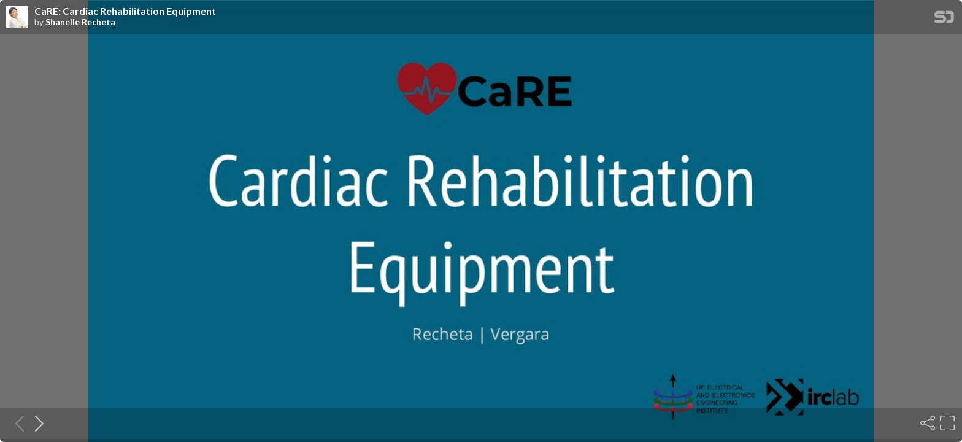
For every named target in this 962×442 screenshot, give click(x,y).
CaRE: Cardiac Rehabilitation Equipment (125, 11)
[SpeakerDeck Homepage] (944, 19)
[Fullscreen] (946, 423)
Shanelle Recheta (80, 22)
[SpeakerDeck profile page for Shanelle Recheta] (17, 17)
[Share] (926, 423)
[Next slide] (35, 423)
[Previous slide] (16, 423)
